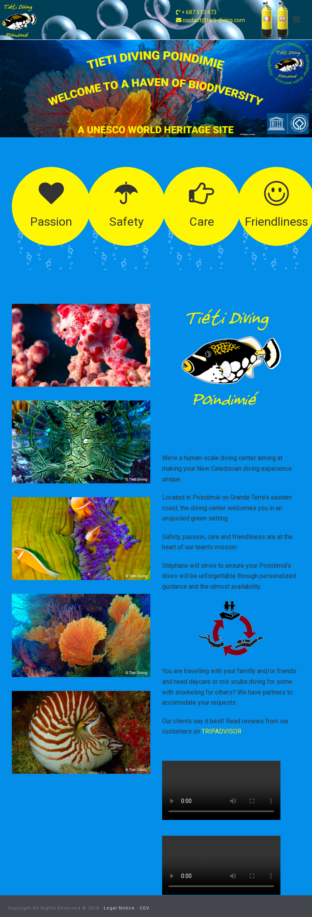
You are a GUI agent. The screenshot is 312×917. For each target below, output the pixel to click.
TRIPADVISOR (221, 731)
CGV (144, 908)
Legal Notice (119, 908)
